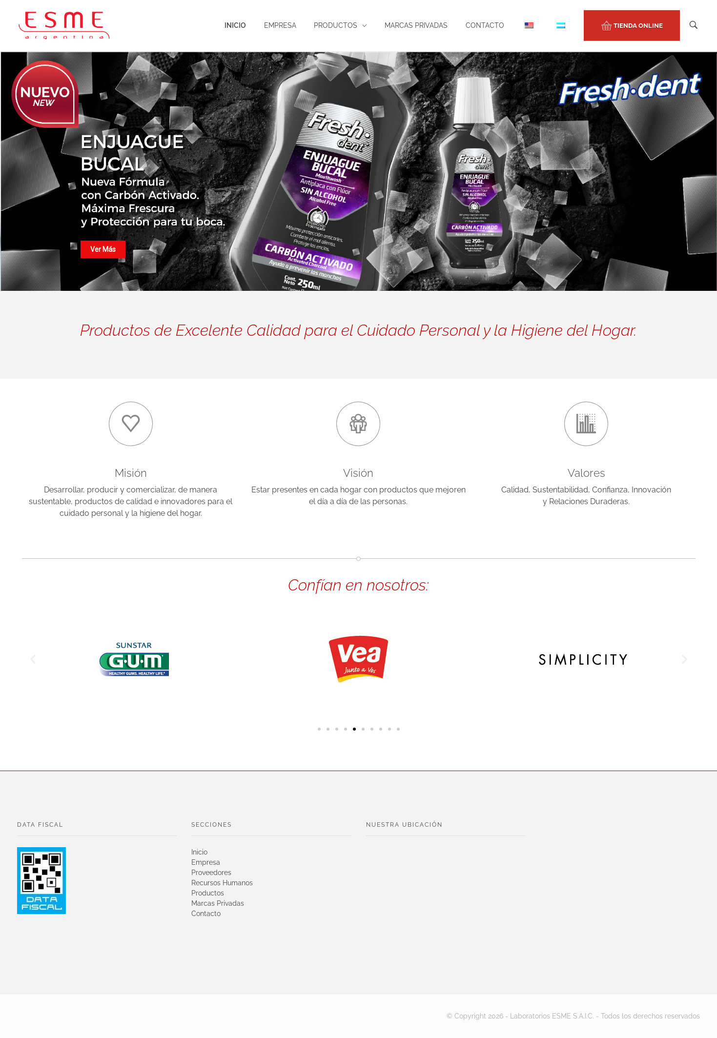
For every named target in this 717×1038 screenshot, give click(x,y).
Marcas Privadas (217, 903)
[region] (358, 171)
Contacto (206, 913)
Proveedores (211, 872)
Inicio (199, 852)
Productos (207, 893)
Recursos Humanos (222, 883)
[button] (33, 659)
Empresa (205, 862)
